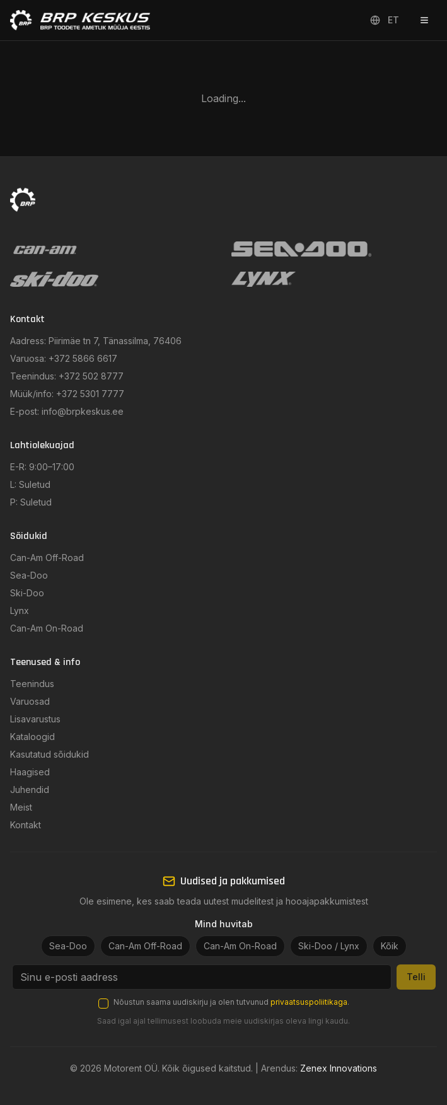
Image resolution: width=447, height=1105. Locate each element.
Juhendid (29, 789)
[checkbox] (103, 1003)
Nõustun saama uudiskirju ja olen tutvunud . (231, 1002)
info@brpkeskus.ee (83, 411)
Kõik (389, 945)
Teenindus (32, 683)
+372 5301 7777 (90, 393)
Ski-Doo (27, 592)
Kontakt (25, 824)
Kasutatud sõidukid (49, 754)
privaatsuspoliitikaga (308, 1002)
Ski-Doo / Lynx (328, 945)
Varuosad (30, 701)
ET (384, 19)
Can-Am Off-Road (47, 557)
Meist (21, 807)
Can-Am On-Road (46, 628)
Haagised (30, 772)
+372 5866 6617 (83, 358)
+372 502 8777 (91, 376)
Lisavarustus (35, 719)
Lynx (19, 610)
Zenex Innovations (338, 1068)
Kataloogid (32, 736)
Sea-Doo (29, 575)
